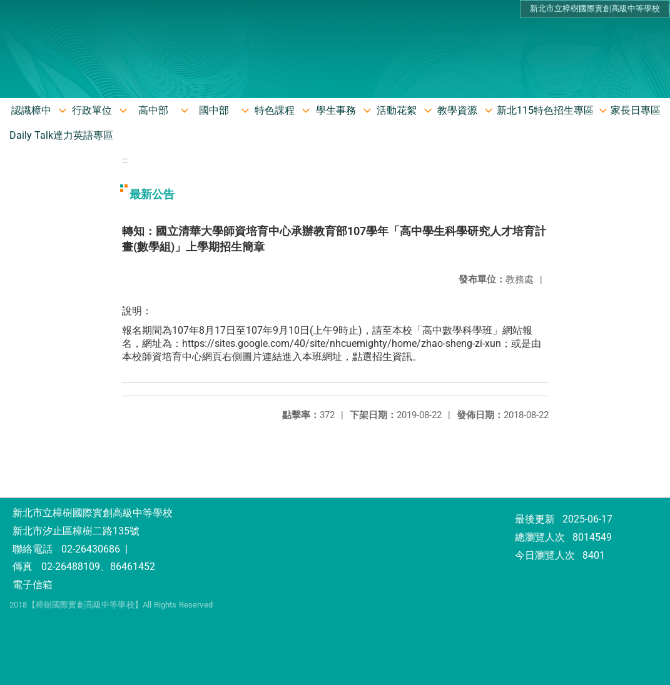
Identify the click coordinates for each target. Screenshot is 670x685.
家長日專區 (636, 110)
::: (125, 160)
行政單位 (92, 110)
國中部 (214, 110)
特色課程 (275, 110)
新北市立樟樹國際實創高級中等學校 (595, 8)
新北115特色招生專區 (545, 110)
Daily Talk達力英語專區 (61, 135)
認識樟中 (31, 110)
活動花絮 (397, 110)
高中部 (153, 110)
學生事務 (336, 110)
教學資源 (457, 110)
